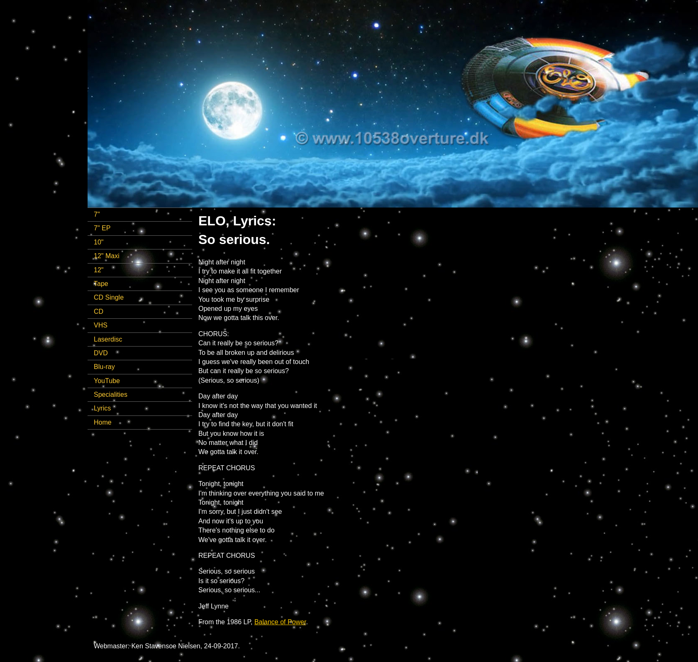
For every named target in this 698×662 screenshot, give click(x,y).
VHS (100, 325)
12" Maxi (107, 255)
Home (103, 422)
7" (97, 214)
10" (98, 242)
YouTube (107, 380)
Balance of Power (280, 621)
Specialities (110, 394)
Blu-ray (104, 366)
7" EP (102, 228)
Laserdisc (108, 339)
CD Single (109, 297)
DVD (101, 353)
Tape (101, 283)
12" (98, 270)
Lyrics (102, 408)
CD (98, 311)
